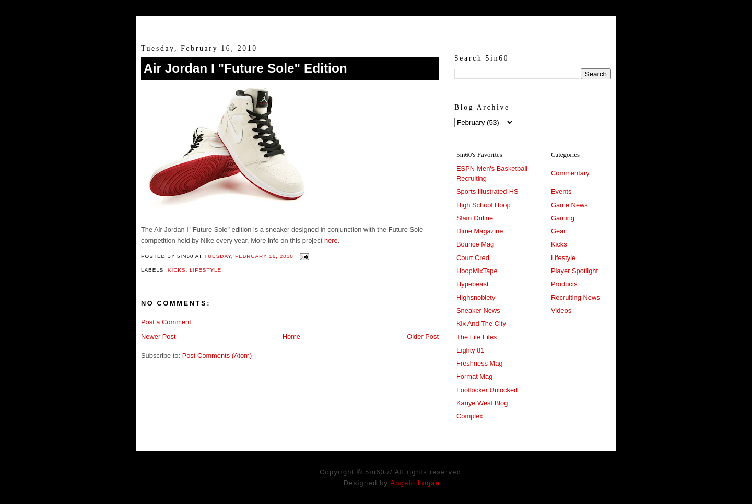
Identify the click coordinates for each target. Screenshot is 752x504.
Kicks (177, 270)
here (331, 240)
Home (291, 337)
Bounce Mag (475, 244)
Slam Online (474, 218)
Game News (569, 205)
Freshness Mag (479, 363)
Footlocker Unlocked (487, 390)
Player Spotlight (574, 271)
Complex (469, 416)
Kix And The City (481, 323)
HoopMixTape (477, 271)
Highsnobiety (475, 297)
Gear (558, 231)
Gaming (562, 218)
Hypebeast (472, 284)
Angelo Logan (415, 483)
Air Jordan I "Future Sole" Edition (245, 68)
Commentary (570, 173)
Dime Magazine (479, 231)
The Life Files (476, 337)
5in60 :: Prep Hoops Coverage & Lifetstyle (376, 25)
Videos (561, 310)
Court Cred (472, 258)
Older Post (423, 337)
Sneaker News (478, 310)
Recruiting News (575, 297)
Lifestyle (205, 270)
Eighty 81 (470, 350)
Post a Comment (166, 322)
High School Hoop (483, 205)
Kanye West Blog (482, 403)
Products (564, 284)
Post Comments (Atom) (217, 355)
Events (561, 191)
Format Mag (474, 376)
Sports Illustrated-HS (487, 191)
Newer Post (158, 337)
